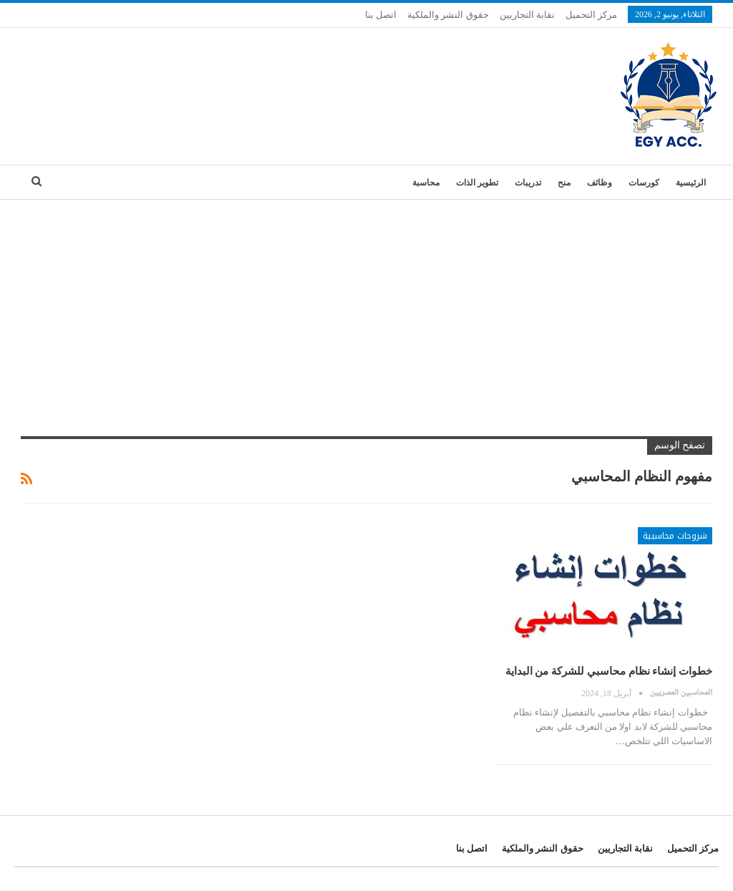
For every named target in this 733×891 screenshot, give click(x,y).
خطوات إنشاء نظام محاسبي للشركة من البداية (609, 671)
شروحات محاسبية (675, 536)
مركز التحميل (591, 14)
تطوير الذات (477, 183)
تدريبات (528, 183)
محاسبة (426, 183)
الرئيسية (691, 183)
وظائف (599, 183)
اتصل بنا (381, 14)
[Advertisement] (366, 307)
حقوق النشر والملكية (448, 14)
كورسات (643, 183)
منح (564, 183)
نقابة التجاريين (527, 14)
